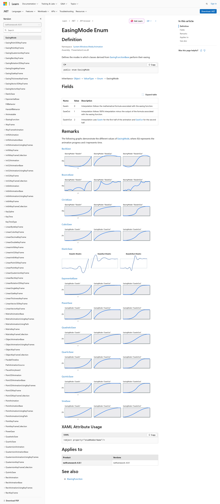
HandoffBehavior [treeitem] (13, 109)
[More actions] (155, 21)
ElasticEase (67, 248)
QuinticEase (67, 376)
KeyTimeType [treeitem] (11, 221)
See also (183, 41)
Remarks (183, 33)
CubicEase (67, 224)
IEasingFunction (74, 478)
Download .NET (208, 11)
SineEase (66, 400)
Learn (64, 20)
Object (77, 78)
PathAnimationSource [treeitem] (15, 365)
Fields (182, 29)
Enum (100, 78)
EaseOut (139, 119)
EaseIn (100, 119)
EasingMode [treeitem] (11, 37)
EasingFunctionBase (119, 57)
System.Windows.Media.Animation (88, 46)
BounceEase (67, 174)
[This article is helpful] (201, 50)
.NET (73, 20)
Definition (184, 26)
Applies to (184, 37)
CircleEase (67, 199)
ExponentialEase (69, 278)
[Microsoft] (5, 4)
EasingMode (123, 138)
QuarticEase (67, 351)
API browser (85, 20)
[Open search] (207, 3)
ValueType (89, 78)
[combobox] (22, 24)
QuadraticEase (69, 327)
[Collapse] (41, 18)
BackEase (66, 148)
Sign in (214, 3)
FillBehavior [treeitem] (10, 104)
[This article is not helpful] (204, 50)
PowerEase (67, 302)
